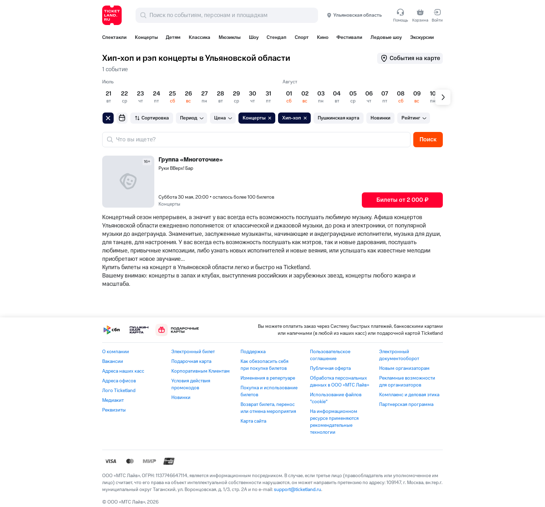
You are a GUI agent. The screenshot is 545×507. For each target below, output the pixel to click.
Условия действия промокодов (190, 384)
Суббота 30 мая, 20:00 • (216, 197)
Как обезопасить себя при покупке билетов (264, 365)
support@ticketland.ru (297, 489)
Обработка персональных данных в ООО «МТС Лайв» (339, 382)
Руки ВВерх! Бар (175, 168)
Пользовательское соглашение (330, 355)
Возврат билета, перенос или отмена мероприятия (268, 408)
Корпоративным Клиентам (200, 371)
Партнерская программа (406, 404)
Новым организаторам (404, 368)
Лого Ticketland (119, 390)
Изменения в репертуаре (268, 378)
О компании (115, 351)
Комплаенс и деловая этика (409, 394)
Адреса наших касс (123, 371)
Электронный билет (193, 351)
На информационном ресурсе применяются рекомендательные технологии (334, 422)
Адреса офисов (119, 380)
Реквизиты (114, 410)
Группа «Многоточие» (190, 160)
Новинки (180, 397)
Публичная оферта (330, 368)
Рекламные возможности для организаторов (407, 382)
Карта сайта (253, 421)
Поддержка (253, 351)
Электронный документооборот (399, 355)
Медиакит (113, 400)
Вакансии (112, 361)
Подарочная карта (191, 361)
